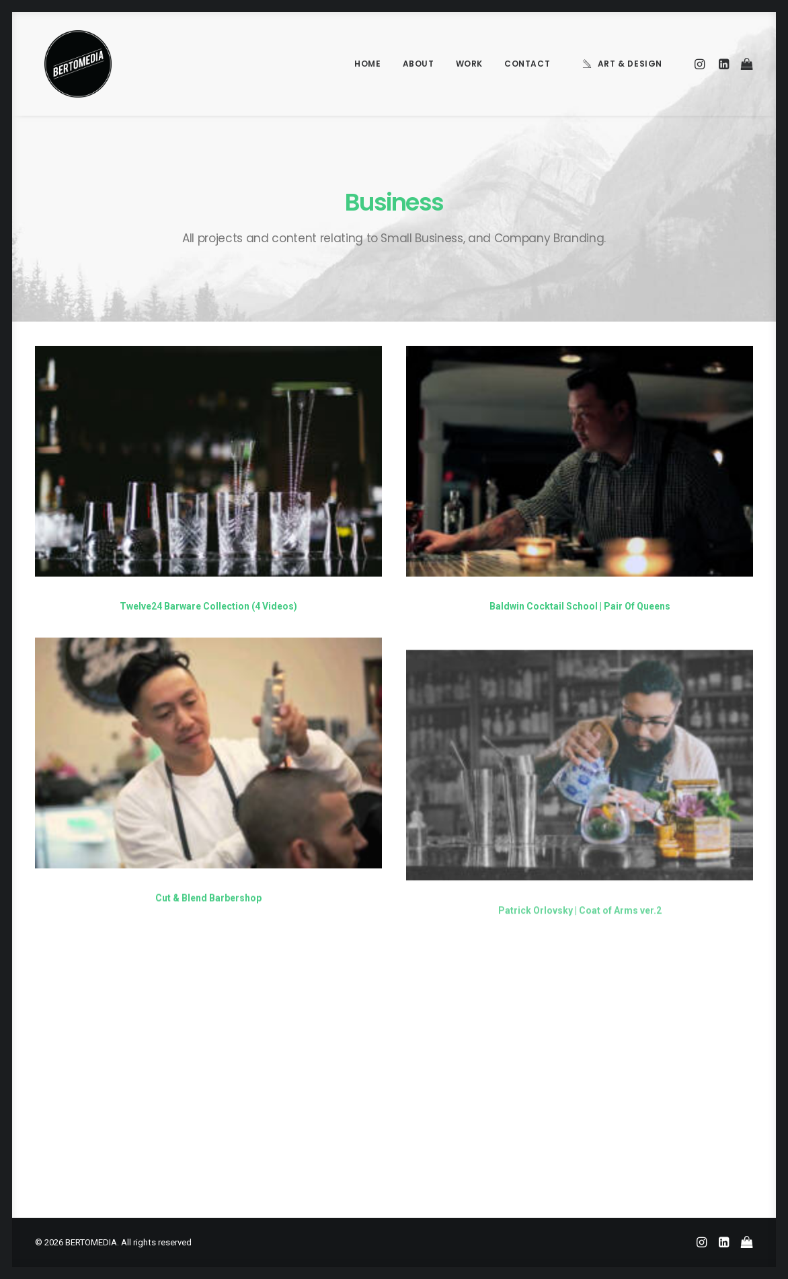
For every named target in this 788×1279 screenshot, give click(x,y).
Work (469, 63)
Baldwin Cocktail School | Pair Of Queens (579, 606)
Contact (527, 63)
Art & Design (630, 63)
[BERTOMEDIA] (68, 64)
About (418, 63)
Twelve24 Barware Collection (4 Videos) (208, 606)
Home (367, 63)
